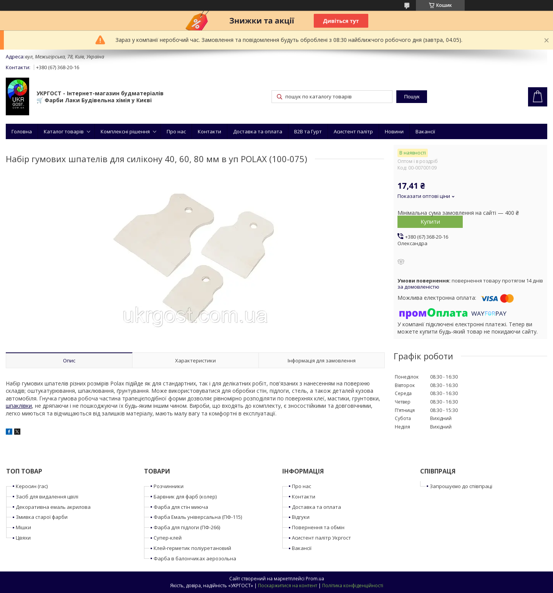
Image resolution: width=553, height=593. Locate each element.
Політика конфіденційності (352, 585)
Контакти (209, 131)
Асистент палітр (353, 131)
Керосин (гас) (32, 486)
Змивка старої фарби (42, 516)
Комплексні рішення (125, 131)
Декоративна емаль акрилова (53, 506)
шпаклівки (19, 405)
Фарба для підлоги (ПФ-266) (187, 527)
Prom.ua (315, 578)
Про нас (176, 131)
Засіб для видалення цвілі (47, 496)
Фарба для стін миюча (181, 506)
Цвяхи (23, 537)
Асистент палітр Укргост (321, 537)
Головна (22, 131)
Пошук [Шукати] (411, 97)
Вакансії (425, 131)
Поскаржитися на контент (287, 585)
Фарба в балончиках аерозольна (195, 558)
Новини (394, 131)
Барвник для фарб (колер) (185, 496)
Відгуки (301, 516)
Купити (430, 221)
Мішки (23, 527)
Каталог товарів (64, 131)
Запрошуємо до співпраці (461, 486)
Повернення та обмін (318, 527)
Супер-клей (168, 537)
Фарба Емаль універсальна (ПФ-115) (198, 516)
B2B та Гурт (308, 131)
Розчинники (169, 486)
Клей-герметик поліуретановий (192, 548)
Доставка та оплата (257, 131)
